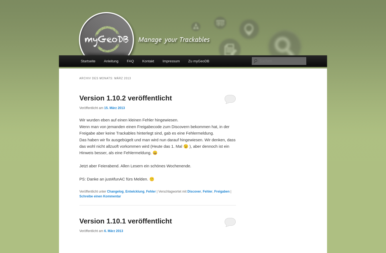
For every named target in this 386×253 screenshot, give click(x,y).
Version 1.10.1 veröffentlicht (125, 221)
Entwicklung (134, 191)
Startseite (88, 61)
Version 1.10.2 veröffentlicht (125, 98)
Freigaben (221, 191)
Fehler (151, 191)
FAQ (130, 61)
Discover (194, 191)
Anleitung (111, 61)
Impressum (171, 61)
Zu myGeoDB (198, 61)
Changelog (115, 191)
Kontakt (148, 61)
